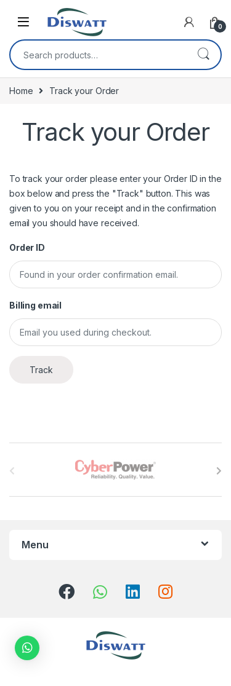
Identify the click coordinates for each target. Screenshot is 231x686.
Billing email (35, 305)
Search (203, 55)
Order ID (27, 247)
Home (21, 90)
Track (41, 370)
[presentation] (219, 471)
